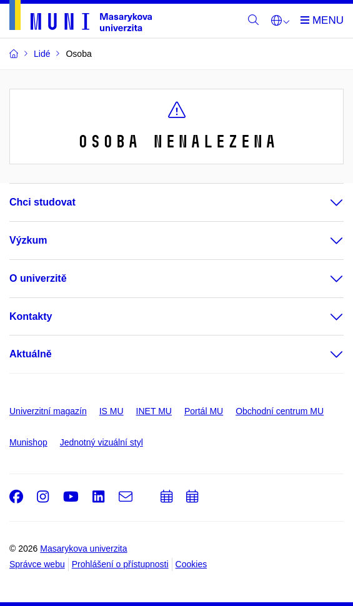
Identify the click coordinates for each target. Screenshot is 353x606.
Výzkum (28, 240)
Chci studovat (42, 202)
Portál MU (203, 411)
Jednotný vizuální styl (101, 442)
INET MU (154, 411)
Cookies (191, 564)
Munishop (28, 442)
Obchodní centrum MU (280, 411)
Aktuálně (30, 354)
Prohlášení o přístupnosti (120, 564)
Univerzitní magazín (48, 411)
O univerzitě (38, 278)
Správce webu (37, 564)
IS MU (111, 411)
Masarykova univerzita (83, 549)
